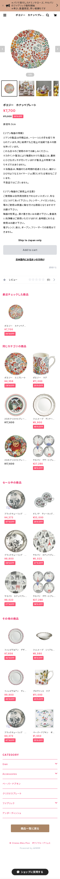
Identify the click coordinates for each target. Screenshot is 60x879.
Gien (5, 764)
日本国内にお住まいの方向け (30, 259)
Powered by (30, 848)
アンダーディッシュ (12, 813)
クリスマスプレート (12, 793)
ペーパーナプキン (11, 783)
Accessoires (10, 774)
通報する (53, 267)
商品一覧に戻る (30, 828)
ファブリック (9, 803)
